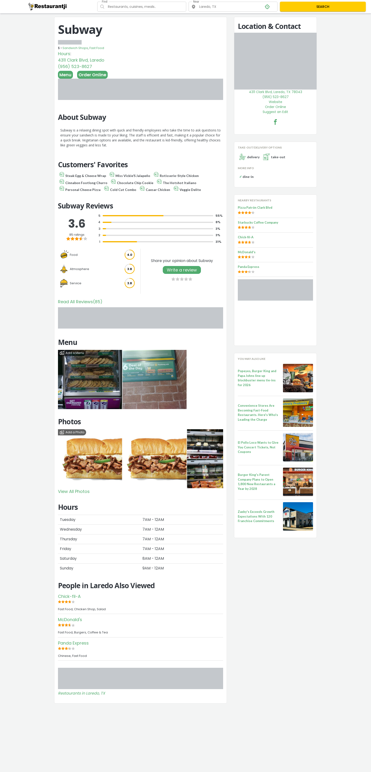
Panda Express (73, 643)
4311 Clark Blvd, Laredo (81, 60)
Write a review (182, 270)
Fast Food (96, 48)
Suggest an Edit (275, 111)
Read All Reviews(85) (80, 302)
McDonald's (70, 620)
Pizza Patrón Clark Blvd (255, 207)
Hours (64, 54)
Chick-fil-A (69, 596)
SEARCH (322, 6)
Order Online (92, 75)
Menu (65, 75)
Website (275, 101)
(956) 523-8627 (75, 66)
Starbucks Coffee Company (258, 222)
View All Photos (74, 491)
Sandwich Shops (75, 48)
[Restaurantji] (47, 6)
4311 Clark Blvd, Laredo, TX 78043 (275, 92)
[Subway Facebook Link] (275, 122)
